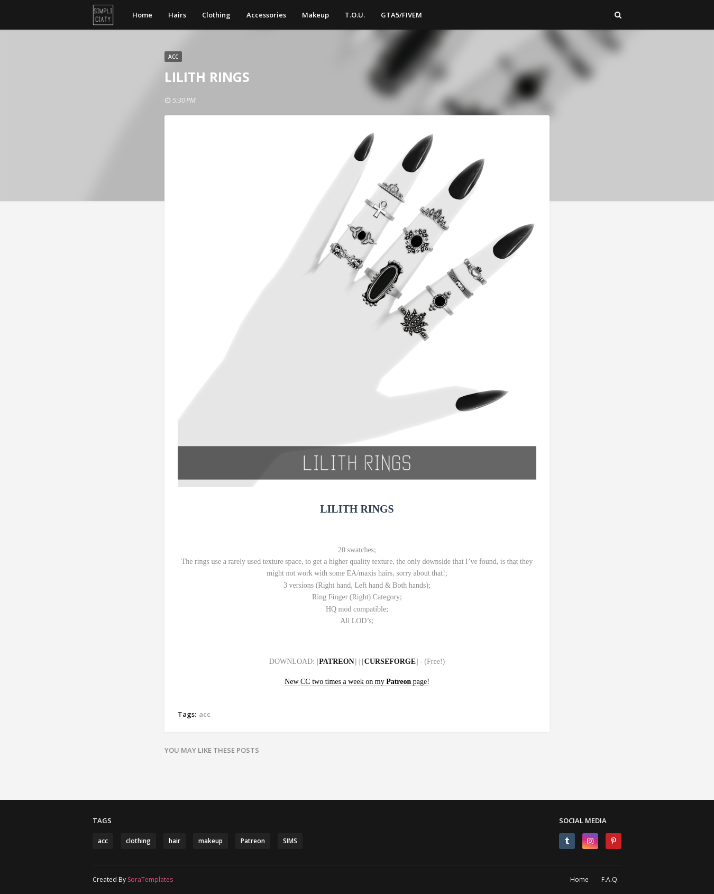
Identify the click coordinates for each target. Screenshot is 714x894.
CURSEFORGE (390, 661)
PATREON (336, 661)
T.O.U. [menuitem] (355, 15)
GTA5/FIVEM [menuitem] (401, 15)
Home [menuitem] (142, 15)
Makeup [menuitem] (315, 15)
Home (579, 879)
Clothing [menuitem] (216, 15)
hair (174, 840)
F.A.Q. (610, 879)
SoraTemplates (150, 879)
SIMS (290, 840)
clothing (138, 840)
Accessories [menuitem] (266, 15)
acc (204, 714)
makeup (210, 840)
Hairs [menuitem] (177, 15)
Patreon (253, 840)
